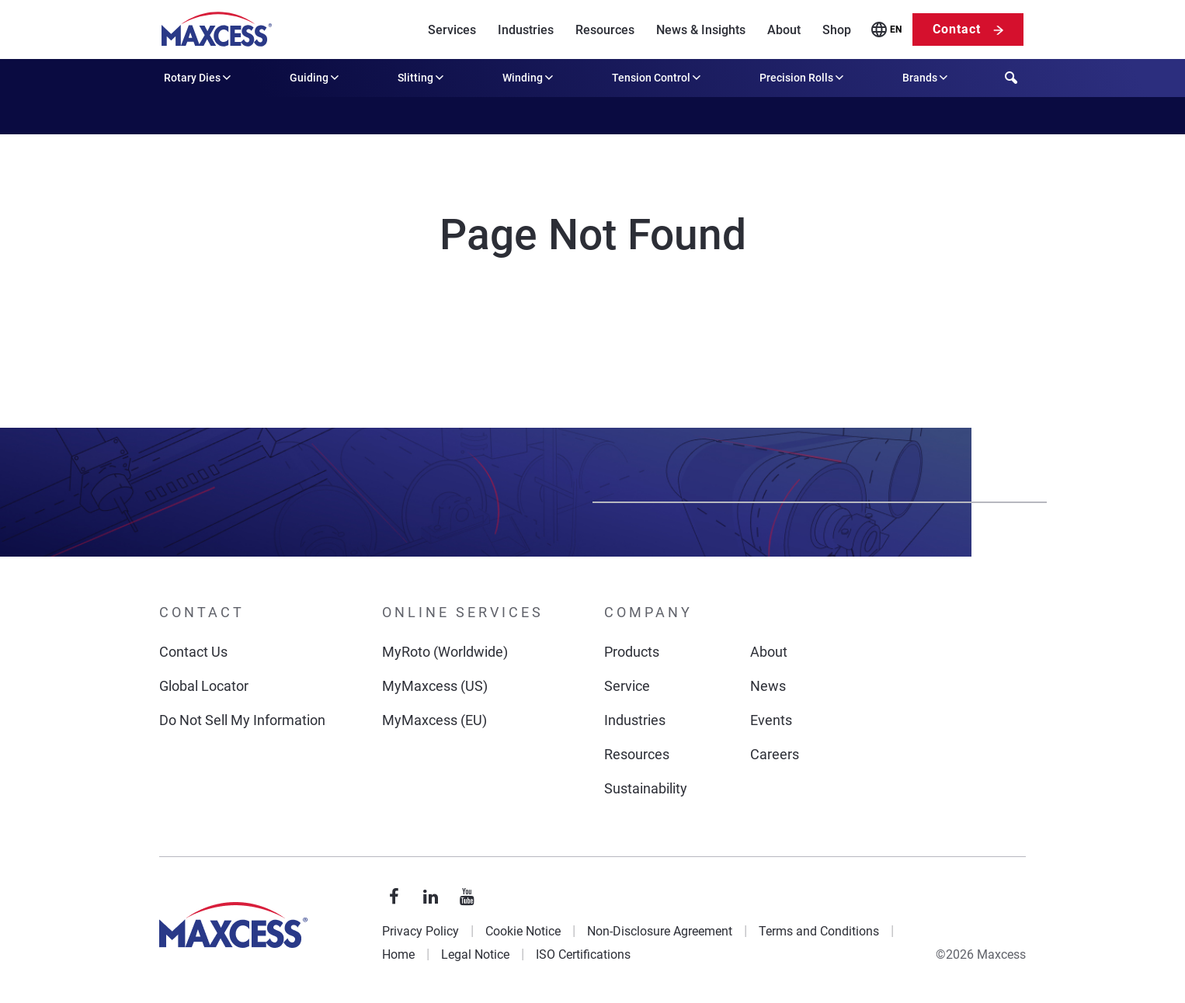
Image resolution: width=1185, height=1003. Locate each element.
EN (896, 29)
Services (452, 30)
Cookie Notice (523, 931)
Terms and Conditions (819, 931)
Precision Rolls (802, 77)
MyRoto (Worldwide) (445, 652)
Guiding (316, 77)
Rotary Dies (199, 77)
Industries (526, 30)
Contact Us (193, 652)
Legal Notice (475, 954)
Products (631, 652)
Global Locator (203, 686)
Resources (604, 30)
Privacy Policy (420, 931)
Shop (836, 30)
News (768, 686)
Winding (529, 77)
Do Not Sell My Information (242, 720)
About (784, 30)
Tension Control (658, 77)
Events (771, 720)
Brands (926, 77)
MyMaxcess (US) (435, 686)
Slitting (422, 77)
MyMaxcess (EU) (434, 720)
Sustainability (645, 788)
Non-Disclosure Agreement (659, 931)
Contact (957, 29)
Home (398, 954)
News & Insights (700, 30)
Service (627, 686)
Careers (774, 754)
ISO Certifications (583, 954)
